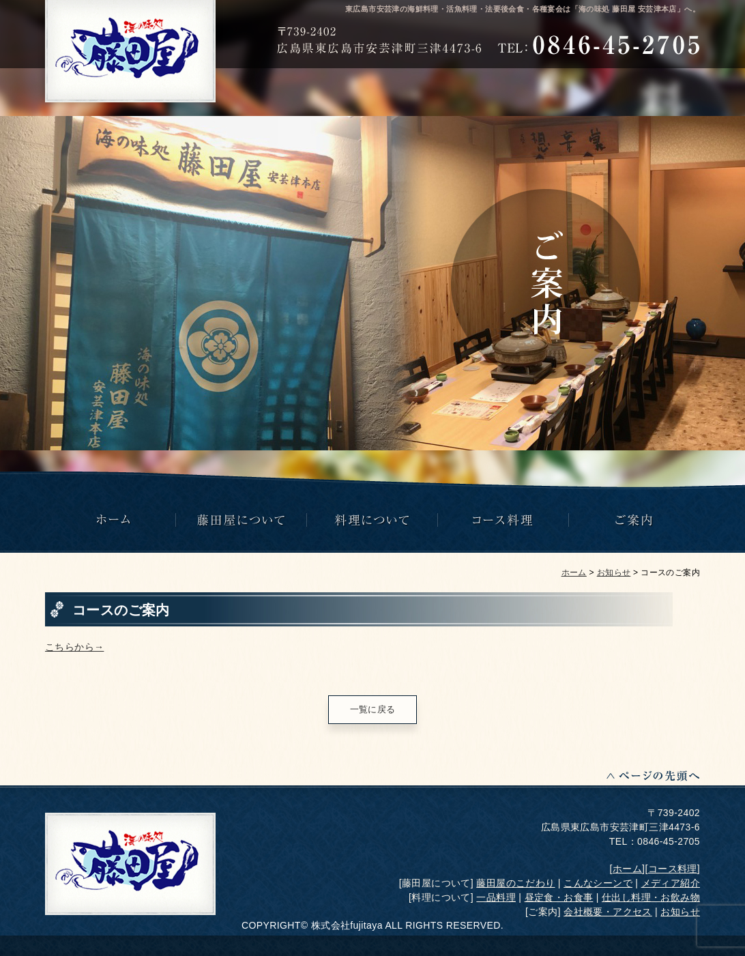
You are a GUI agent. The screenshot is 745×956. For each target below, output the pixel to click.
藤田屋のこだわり (515, 883)
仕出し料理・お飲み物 (651, 897)
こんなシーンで (598, 883)
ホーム (574, 572)
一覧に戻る (373, 709)
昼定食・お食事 (559, 897)
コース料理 (672, 868)
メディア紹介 (670, 883)
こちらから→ (74, 646)
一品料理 (496, 897)
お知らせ (614, 572)
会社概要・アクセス (608, 911)
